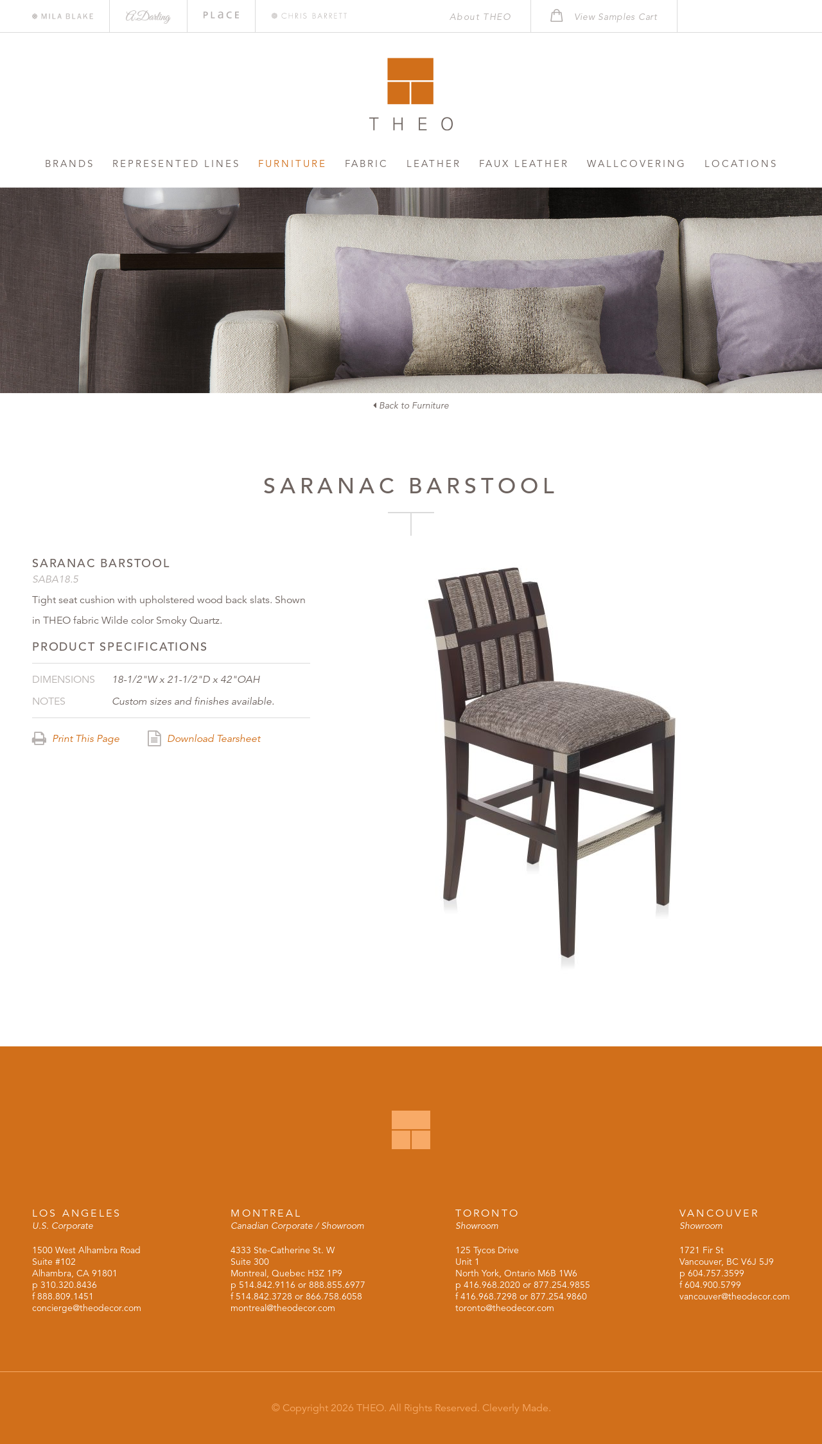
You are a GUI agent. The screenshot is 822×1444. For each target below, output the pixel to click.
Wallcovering (636, 163)
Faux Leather (524, 163)
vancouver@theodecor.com (734, 1296)
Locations (741, 163)
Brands (69, 163)
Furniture (292, 163)
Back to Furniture (411, 405)
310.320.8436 (68, 1284)
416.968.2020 (492, 1284)
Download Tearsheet (204, 738)
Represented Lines (176, 163)
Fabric (367, 163)
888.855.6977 (337, 1284)
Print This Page (75, 738)
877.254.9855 (562, 1284)
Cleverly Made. (516, 1408)
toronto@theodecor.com (504, 1308)
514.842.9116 (267, 1284)
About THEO (480, 16)
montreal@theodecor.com (283, 1308)
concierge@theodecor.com (86, 1308)
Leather (434, 163)
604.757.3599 (716, 1273)
